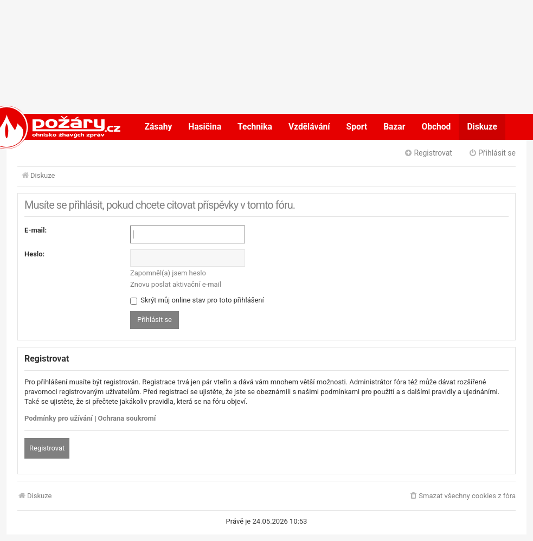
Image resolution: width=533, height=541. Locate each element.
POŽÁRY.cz (41, 127)
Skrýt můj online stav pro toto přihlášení (197, 300)
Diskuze (482, 127)
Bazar (394, 127)
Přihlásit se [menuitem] (492, 153)
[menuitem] (462, 496)
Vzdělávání (309, 127)
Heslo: (34, 254)
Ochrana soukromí (127, 418)
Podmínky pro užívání (58, 418)
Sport (357, 127)
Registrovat (47, 448)
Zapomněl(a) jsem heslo (168, 273)
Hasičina (204, 127)
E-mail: (35, 230)
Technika (254, 127)
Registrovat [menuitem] (428, 153)
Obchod (436, 127)
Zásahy (158, 127)
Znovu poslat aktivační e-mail (175, 284)
